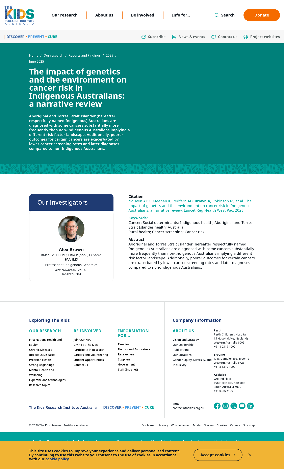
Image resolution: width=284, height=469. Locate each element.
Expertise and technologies (47, 380)
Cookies (222, 425)
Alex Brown (71, 249)
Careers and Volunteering (91, 355)
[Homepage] (19, 15)
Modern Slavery (203, 425)
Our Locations (182, 355)
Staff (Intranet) (128, 369)
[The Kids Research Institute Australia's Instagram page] (225, 406)
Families (123, 344)
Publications (181, 350)
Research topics (39, 385)
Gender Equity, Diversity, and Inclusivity (192, 362)
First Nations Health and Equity (45, 342)
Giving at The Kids (86, 345)
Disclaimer (149, 425)
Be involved (142, 15)
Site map (249, 425)
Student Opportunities (89, 360)
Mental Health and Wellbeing (41, 372)
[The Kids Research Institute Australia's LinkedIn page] (250, 406)
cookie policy (57, 459)
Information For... (133, 333)
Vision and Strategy (186, 340)
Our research (65, 15)
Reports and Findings (85, 55)
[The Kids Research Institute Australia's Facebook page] (217, 406)
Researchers (126, 354)
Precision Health (40, 360)
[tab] (71, 259)
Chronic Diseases (40, 350)
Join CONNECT (83, 340)
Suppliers (124, 359)
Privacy (163, 425)
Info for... (181, 15)
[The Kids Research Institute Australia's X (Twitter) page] (233, 406)
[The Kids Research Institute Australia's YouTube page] (242, 406)
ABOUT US (183, 330)
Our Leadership (183, 345)
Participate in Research (89, 350)
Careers (235, 425)
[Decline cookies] (249, 455)
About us (104, 15)
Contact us (81, 365)
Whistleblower (180, 425)
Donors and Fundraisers (134, 349)
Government (126, 364)
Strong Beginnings (41, 365)
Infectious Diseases (42, 355)
